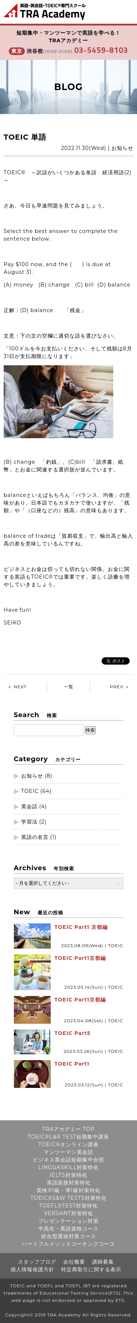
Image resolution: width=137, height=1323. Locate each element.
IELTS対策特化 (68, 1175)
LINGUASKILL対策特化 (68, 1167)
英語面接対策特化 (69, 1182)
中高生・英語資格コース (68, 1228)
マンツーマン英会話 (68, 1152)
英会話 (29, 806)
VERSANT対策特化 (68, 1213)
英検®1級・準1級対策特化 (68, 1190)
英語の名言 (35, 837)
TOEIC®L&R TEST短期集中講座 (68, 1136)
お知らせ (32, 776)
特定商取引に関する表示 (91, 1269)
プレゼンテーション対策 (68, 1221)
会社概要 (74, 1261)
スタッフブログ (37, 1261)
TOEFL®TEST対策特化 (68, 1205)
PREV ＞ (120, 686)
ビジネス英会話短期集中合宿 (68, 1159)
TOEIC (30, 791)
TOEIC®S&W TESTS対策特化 (68, 1198)
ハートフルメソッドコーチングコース (68, 1244)
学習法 (29, 821)
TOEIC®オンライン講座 (68, 1144)
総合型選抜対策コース (68, 1236)
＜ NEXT (17, 686)
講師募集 (103, 1261)
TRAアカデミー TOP (68, 1129)
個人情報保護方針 (32, 1269)
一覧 (68, 686)
